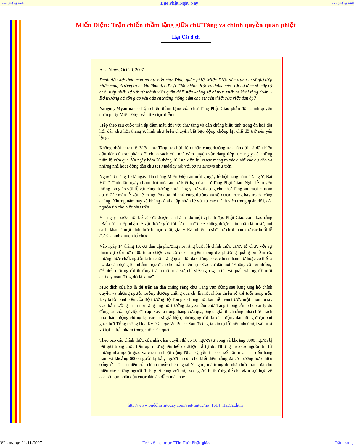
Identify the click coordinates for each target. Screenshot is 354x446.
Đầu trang (344, 442)
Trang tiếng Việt (342, 3)
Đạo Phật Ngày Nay (179, 3)
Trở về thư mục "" (176, 442)
